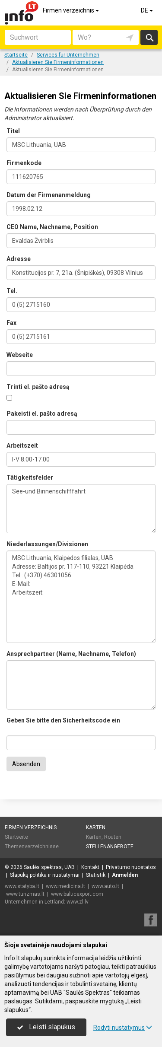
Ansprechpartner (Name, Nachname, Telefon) (71, 653)
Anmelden (125, 875)
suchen (149, 37)
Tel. (11, 290)
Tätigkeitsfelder (29, 477)
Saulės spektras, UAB (49, 867)
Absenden (26, 764)
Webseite (19, 354)
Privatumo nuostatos (131, 867)
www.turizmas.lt (25, 894)
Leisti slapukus (46, 1027)
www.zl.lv (78, 902)
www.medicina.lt (65, 886)
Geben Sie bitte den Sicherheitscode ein (63, 720)
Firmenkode (23, 162)
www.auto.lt (105, 886)
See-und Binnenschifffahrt (81, 508)
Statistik (95, 875)
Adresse (18, 258)
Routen (112, 837)
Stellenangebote (109, 846)
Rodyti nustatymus (122, 1027)
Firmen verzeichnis (71, 10)
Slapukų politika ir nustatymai (44, 875)
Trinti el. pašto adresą (38, 386)
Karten (95, 827)
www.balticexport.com (77, 894)
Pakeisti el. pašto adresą (41, 413)
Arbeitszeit (22, 445)
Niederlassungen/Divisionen (47, 544)
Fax (11, 322)
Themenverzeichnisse (32, 846)
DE (147, 10)
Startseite (16, 837)
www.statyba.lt (22, 886)
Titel (13, 130)
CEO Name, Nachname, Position (52, 226)
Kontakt (90, 867)
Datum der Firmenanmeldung (48, 194)
